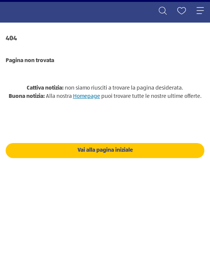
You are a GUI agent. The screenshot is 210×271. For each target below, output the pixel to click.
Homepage (86, 96)
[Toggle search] (162, 11)
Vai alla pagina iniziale (105, 150)
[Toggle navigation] (200, 11)
